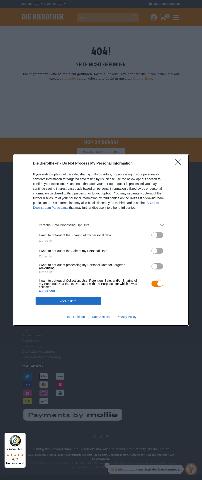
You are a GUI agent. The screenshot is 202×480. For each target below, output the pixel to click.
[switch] (157, 235)
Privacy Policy (126, 317)
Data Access (101, 317)
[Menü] (23, 435)
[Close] (179, 163)
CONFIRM (68, 300)
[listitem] (101, 225)
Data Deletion (75, 317)
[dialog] (101, 240)
